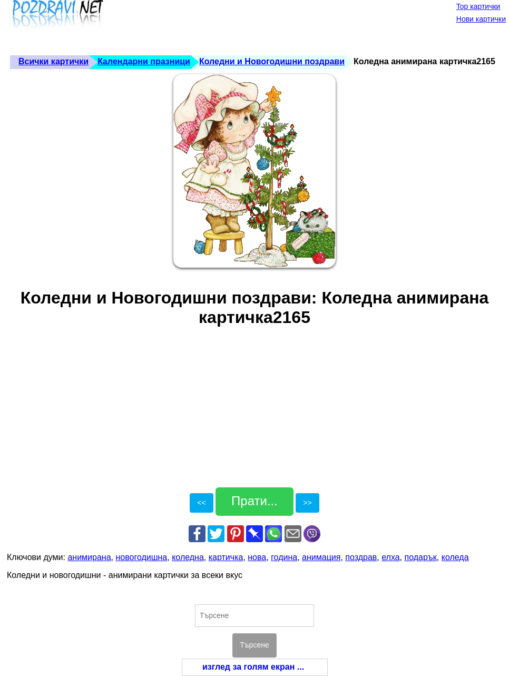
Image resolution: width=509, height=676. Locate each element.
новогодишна (141, 557)
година (284, 557)
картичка (226, 557)
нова (257, 557)
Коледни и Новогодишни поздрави (272, 61)
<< (201, 502)
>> (307, 502)
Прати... (254, 501)
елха (390, 557)
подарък (421, 557)
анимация (321, 557)
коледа (455, 557)
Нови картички (481, 19)
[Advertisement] (198, 26)
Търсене (254, 645)
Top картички (478, 6)
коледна (188, 557)
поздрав (361, 557)
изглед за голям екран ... (253, 666)
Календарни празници (143, 61)
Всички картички (53, 61)
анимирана (89, 557)
